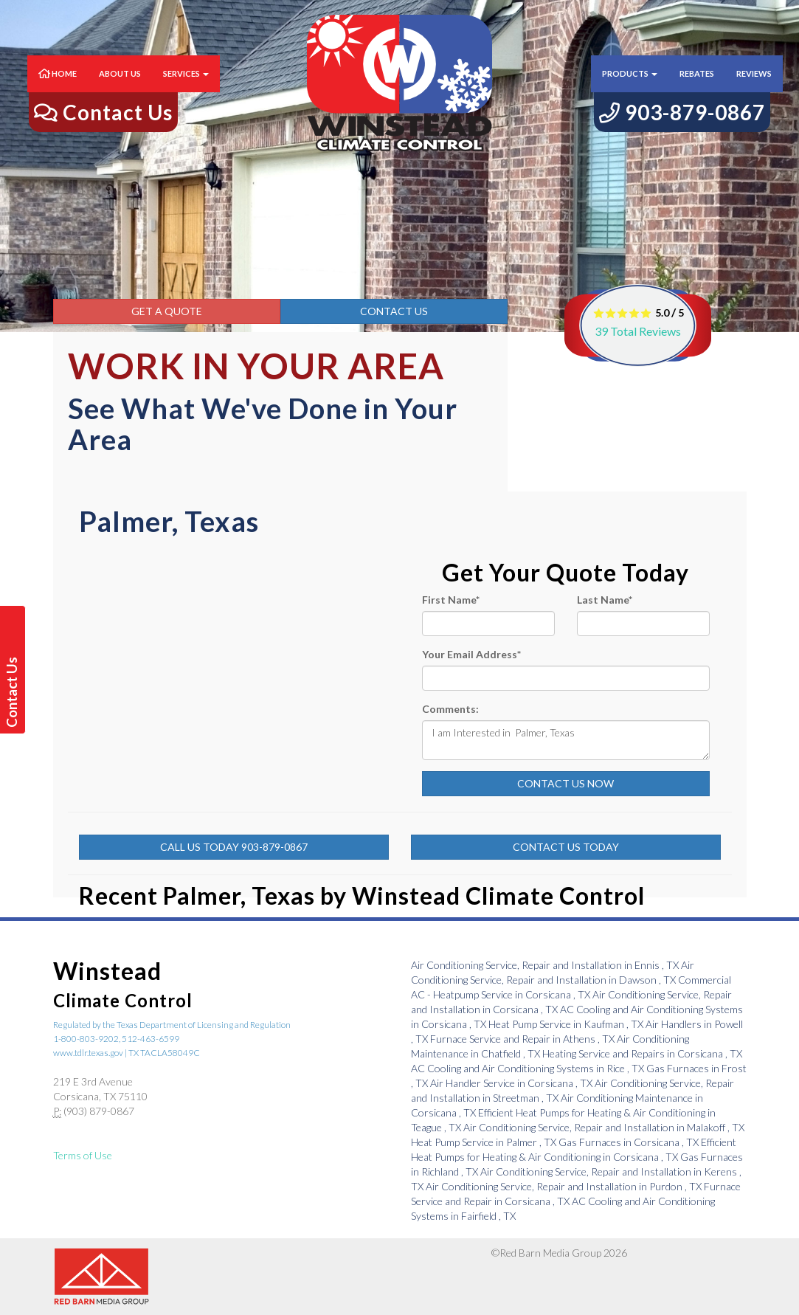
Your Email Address (471, 654)
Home (57, 88)
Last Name (604, 599)
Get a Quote (166, 311)
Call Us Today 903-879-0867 (234, 847)
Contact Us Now (565, 783)
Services (186, 88)
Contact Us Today (566, 847)
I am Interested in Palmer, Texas (566, 740)
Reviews (754, 88)
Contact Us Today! (14, 692)
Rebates (696, 88)
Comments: (450, 709)
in (546, 965)
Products (629, 88)
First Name (451, 599)
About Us (120, 88)
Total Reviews (638, 331)
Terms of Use (82, 1155)
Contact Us (394, 311)
